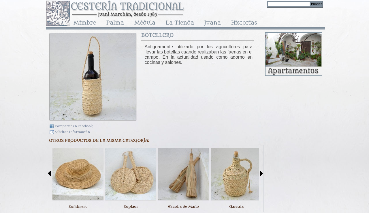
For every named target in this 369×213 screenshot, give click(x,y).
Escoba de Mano (183, 206)
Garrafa (236, 206)
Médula (144, 23)
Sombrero (78, 206)
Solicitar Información (72, 132)
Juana (212, 23)
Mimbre (85, 23)
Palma (115, 23)
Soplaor (130, 206)
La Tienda (180, 23)
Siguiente (261, 173)
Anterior (49, 173)
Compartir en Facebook (74, 126)
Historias (244, 23)
